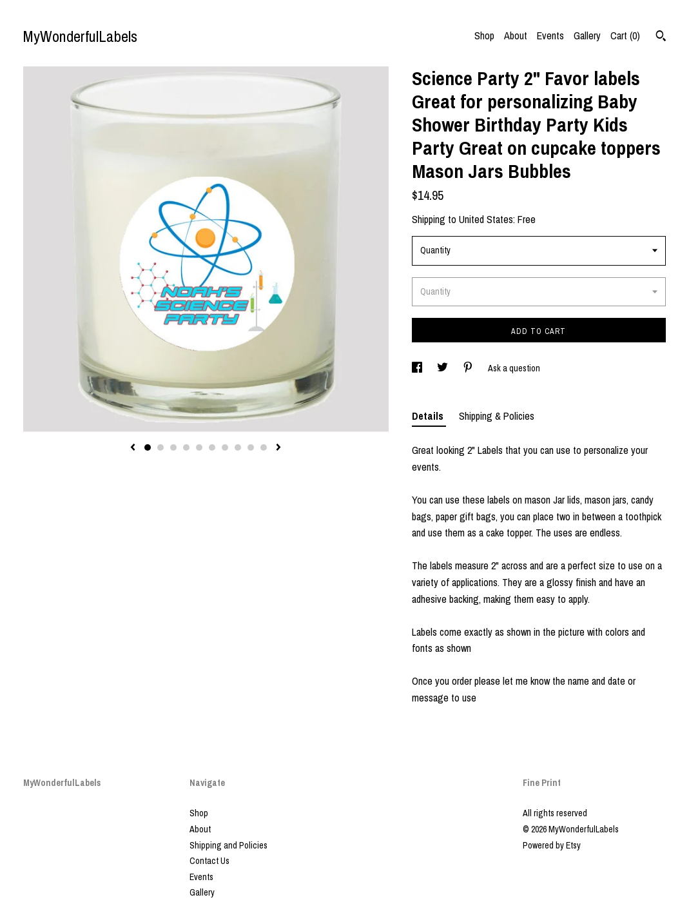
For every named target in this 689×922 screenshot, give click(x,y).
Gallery (587, 35)
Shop (484, 35)
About (515, 35)
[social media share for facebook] (418, 368)
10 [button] (263, 447)
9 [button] (250, 447)
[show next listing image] (278, 448)
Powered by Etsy (552, 845)
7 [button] (225, 447)
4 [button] (186, 447)
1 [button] (147, 447)
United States (486, 219)
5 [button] (199, 447)
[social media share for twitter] (443, 368)
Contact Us (209, 861)
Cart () (625, 35)
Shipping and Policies (228, 845)
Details (429, 416)
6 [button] (212, 447)
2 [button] (160, 447)
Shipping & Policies (496, 416)
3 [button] (173, 447)
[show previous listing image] (133, 448)
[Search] (661, 37)
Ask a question (514, 368)
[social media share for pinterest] (469, 368)
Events (550, 35)
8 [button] (238, 447)
